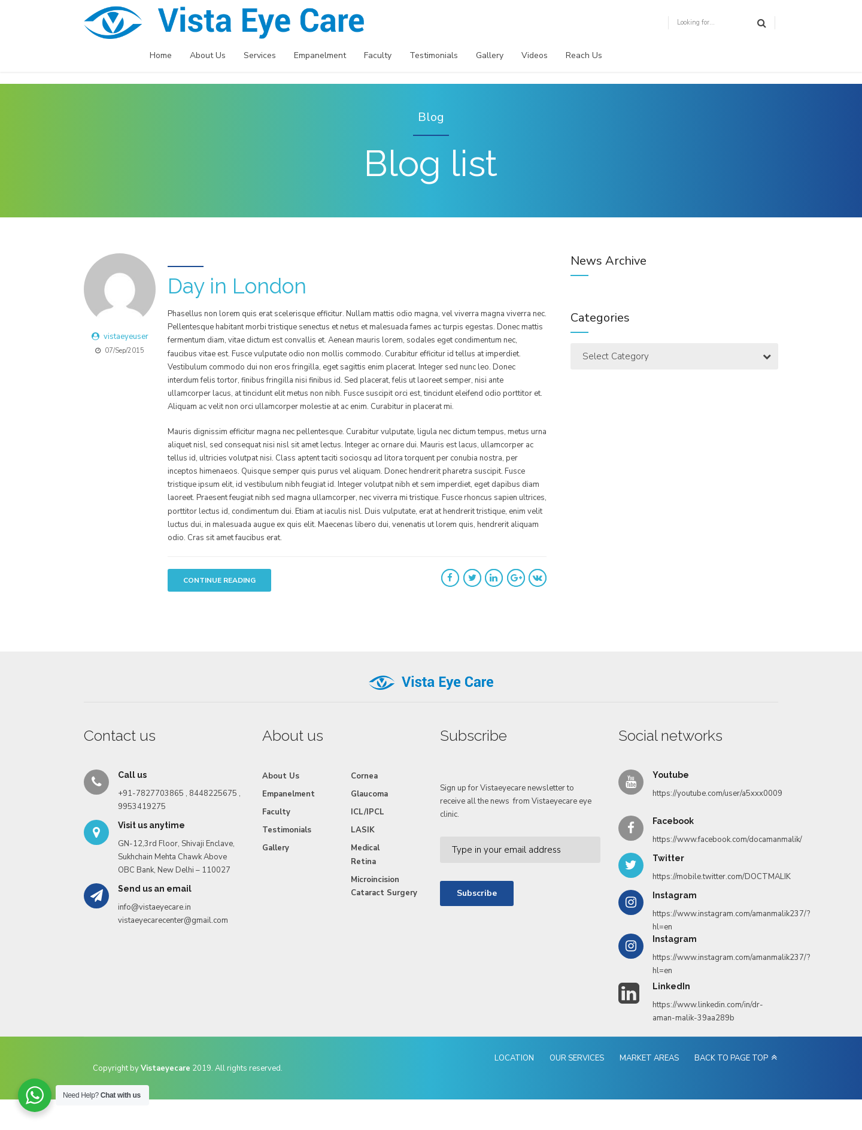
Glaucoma (369, 794)
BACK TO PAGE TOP (731, 1058)
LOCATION (514, 1058)
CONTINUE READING (219, 580)
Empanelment (320, 55)
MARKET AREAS (649, 1058)
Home (161, 55)
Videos (534, 55)
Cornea (364, 776)
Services (260, 55)
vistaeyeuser (126, 336)
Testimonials (433, 55)
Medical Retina (365, 855)
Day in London (237, 286)
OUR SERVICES (577, 1058)
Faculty (377, 55)
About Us (208, 55)
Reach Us (584, 55)
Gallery (489, 55)
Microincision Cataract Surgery (384, 886)
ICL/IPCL (367, 812)
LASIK (363, 830)
